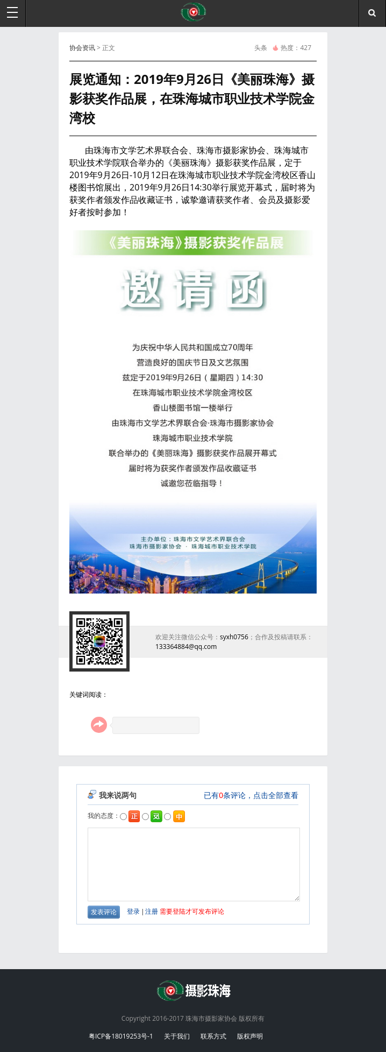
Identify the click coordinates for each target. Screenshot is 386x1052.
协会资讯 (82, 47)
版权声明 (250, 1036)
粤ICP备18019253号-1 (121, 1036)
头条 (260, 47)
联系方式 (213, 1036)
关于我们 (177, 1036)
